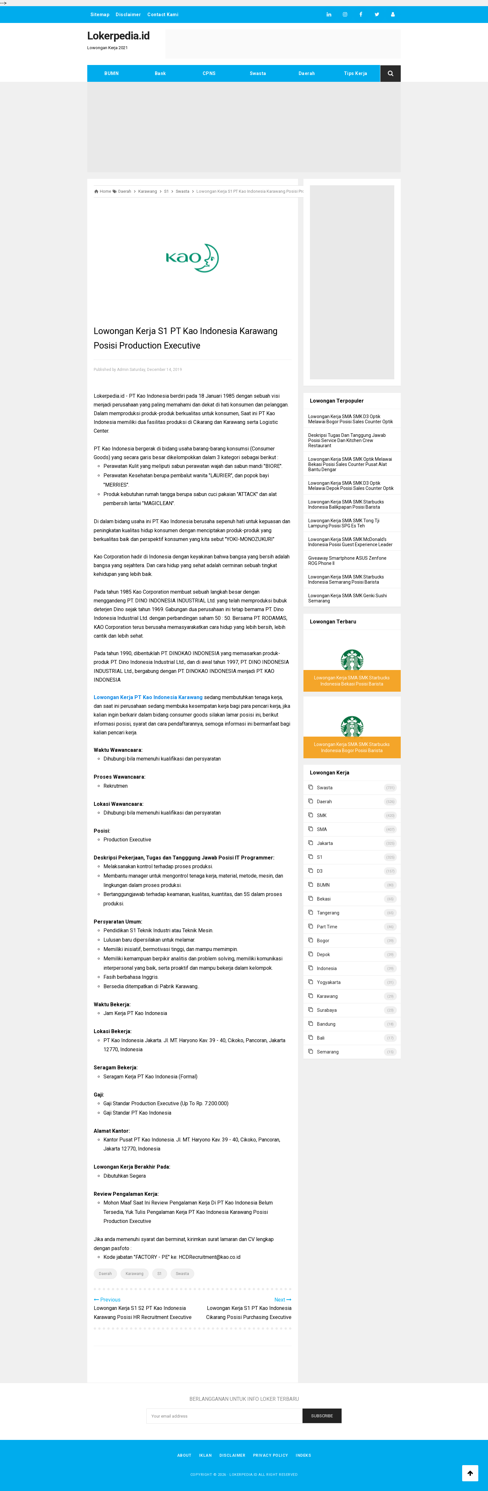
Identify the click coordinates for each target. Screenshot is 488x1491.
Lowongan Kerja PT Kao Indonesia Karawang (148, 697)
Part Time (327, 926)
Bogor (323, 940)
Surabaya (327, 1010)
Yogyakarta (329, 982)
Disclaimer (128, 14)
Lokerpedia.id (243, 1475)
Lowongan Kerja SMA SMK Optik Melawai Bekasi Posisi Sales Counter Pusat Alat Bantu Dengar (350, 464)
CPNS (209, 73)
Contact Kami (163, 14)
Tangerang (328, 912)
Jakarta (325, 843)
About (184, 1455)
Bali (320, 1038)
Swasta (258, 73)
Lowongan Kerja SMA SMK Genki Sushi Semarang (347, 598)
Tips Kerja (355, 73)
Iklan (205, 1455)
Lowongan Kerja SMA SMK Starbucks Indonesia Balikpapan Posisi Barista (346, 504)
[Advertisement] (244, 127)
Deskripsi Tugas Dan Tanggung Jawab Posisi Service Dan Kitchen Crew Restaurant (347, 440)
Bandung (326, 1024)
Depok (323, 954)
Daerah (307, 73)
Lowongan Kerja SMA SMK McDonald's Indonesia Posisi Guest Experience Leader (350, 542)
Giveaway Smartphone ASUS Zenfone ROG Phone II (347, 561)
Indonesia (327, 968)
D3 (320, 871)
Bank (160, 73)
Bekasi (324, 899)
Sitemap (100, 14)
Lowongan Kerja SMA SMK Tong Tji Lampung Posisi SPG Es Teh (343, 523)
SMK (321, 815)
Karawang (134, 1273)
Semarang (328, 1051)
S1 (159, 1273)
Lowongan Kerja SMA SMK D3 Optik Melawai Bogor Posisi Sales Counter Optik (350, 419)
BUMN (111, 73)
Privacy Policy (270, 1455)
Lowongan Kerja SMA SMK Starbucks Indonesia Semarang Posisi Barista (346, 579)
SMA (322, 829)
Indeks (303, 1455)
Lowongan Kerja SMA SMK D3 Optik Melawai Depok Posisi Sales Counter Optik (351, 486)
